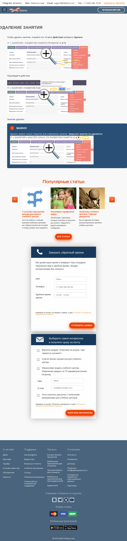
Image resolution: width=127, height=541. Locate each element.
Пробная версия (111, 9)
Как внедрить (30, 454)
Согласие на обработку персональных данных (74, 477)
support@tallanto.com (64, 3)
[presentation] (57, 306)
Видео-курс (29, 459)
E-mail (41, 388)
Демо (5, 454)
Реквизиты (72, 459)
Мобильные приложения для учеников (54, 463)
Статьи (27, 472)
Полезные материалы (34, 477)
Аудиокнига (52, 485)
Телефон (40, 286)
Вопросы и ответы (32, 463)
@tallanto (17, 3)
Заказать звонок (114, 3)
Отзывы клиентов (11, 468)
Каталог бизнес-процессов (54, 455)
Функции (7, 459)
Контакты (71, 454)
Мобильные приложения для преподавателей (55, 478)
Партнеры (72, 485)
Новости (7, 477)
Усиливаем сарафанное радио (62, 213)
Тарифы (6, 463)
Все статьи (63, 236)
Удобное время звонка (43, 296)
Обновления (8, 472)
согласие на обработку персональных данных (60, 405)
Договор (71, 463)
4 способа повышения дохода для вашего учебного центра (33, 214)
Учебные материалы (33, 468)
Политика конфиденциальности (77, 469)
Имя (38, 278)
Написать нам (37, 3)
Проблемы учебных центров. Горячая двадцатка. (89, 214)
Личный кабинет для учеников (55, 471)
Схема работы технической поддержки (30, 483)
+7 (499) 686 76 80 (92, 3)
